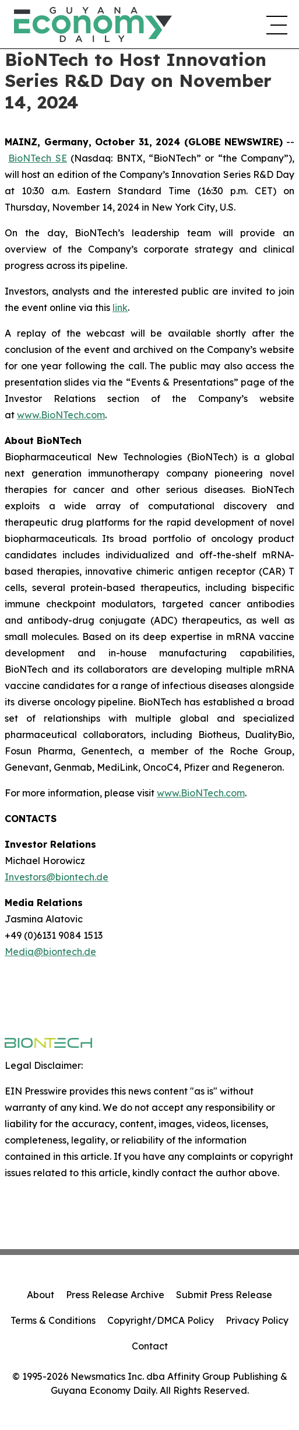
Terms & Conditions (53, 1320)
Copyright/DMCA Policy (160, 1320)
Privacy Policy (257, 1320)
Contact (150, 1346)
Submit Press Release (224, 1294)
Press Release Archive (115, 1294)
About (40, 1294)
